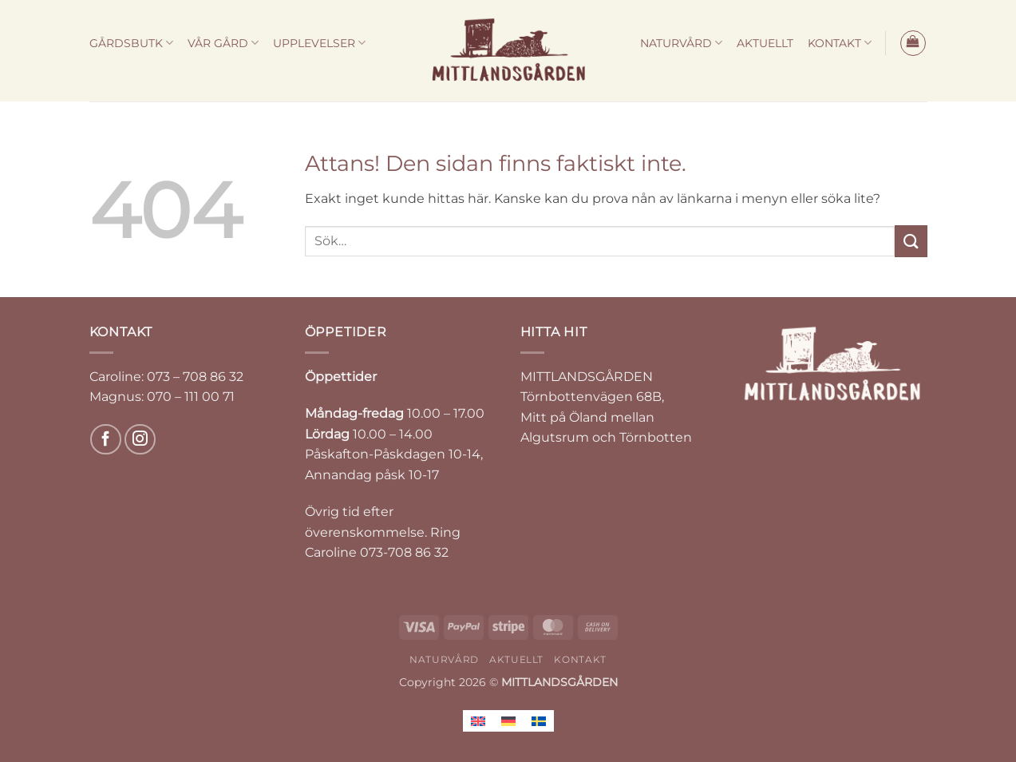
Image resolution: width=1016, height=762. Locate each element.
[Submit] (911, 240)
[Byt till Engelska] (478, 721)
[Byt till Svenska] (539, 721)
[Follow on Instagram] (140, 439)
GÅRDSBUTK (131, 42)
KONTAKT (840, 42)
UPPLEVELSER (319, 42)
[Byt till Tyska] (508, 721)
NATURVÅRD (681, 42)
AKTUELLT (765, 43)
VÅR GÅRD (223, 42)
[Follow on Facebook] (105, 439)
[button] (913, 43)
